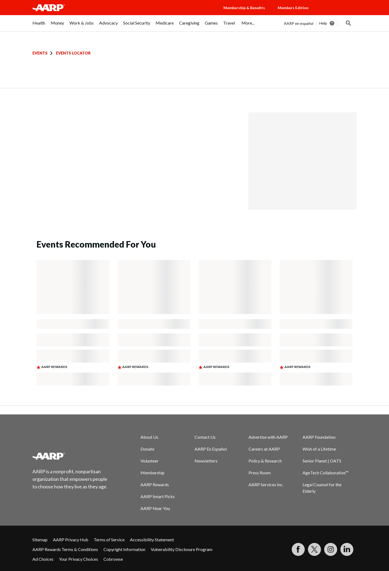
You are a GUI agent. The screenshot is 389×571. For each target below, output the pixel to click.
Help (323, 23)
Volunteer (149, 460)
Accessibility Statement (152, 539)
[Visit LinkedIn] (346, 549)
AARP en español (298, 23)
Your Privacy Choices (78, 559)
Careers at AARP (264, 448)
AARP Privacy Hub (70, 539)
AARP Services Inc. (266, 484)
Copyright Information (124, 549)
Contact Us (205, 437)
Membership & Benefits (244, 7)
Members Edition (293, 7)
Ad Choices (42, 559)
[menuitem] (38, 25)
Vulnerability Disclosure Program (181, 549)
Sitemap (40, 539)
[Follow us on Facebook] (298, 549)
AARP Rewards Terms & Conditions (65, 549)
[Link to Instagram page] (330, 549)
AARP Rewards (154, 484)
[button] (338, 13)
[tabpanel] (320, 23)
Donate (147, 448)
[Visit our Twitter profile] (314, 549)
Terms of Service (109, 539)
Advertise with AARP (268, 437)
